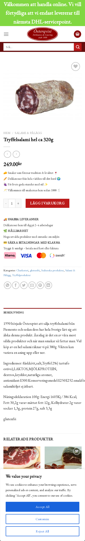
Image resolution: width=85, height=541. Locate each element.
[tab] (42, 312)
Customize (42, 519)
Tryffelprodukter (21, 275)
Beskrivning (13, 312)
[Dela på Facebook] (15, 285)
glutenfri (35, 270)
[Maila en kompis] (32, 285)
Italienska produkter (52, 270)
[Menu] (6, 34)
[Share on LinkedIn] (48, 285)
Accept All (42, 507)
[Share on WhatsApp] (7, 285)
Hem (6, 133)
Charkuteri (22, 270)
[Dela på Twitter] (24, 285)
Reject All (42, 531)
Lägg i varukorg (47, 203)
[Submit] (78, 47)
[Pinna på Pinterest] (40, 285)
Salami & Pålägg (28, 133)
